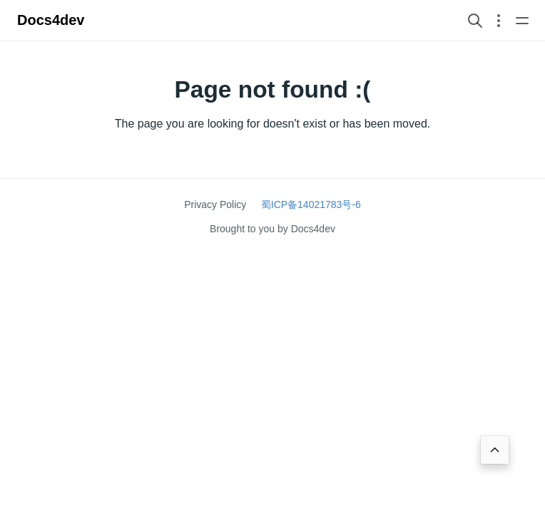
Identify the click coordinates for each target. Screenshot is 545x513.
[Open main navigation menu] (522, 20)
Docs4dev (51, 20)
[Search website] (475, 20)
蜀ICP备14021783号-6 (311, 204)
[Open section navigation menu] (498, 20)
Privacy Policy (215, 204)
